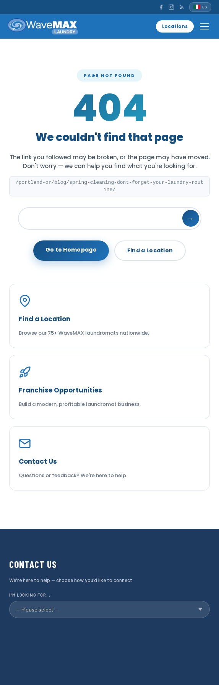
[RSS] (182, 7)
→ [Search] (190, 218)
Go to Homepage (71, 249)
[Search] (109, 218)
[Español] (200, 7)
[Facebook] (161, 7)
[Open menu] (204, 26)
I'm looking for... (29, 594)
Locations (175, 26)
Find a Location (150, 250)
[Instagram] (171, 7)
